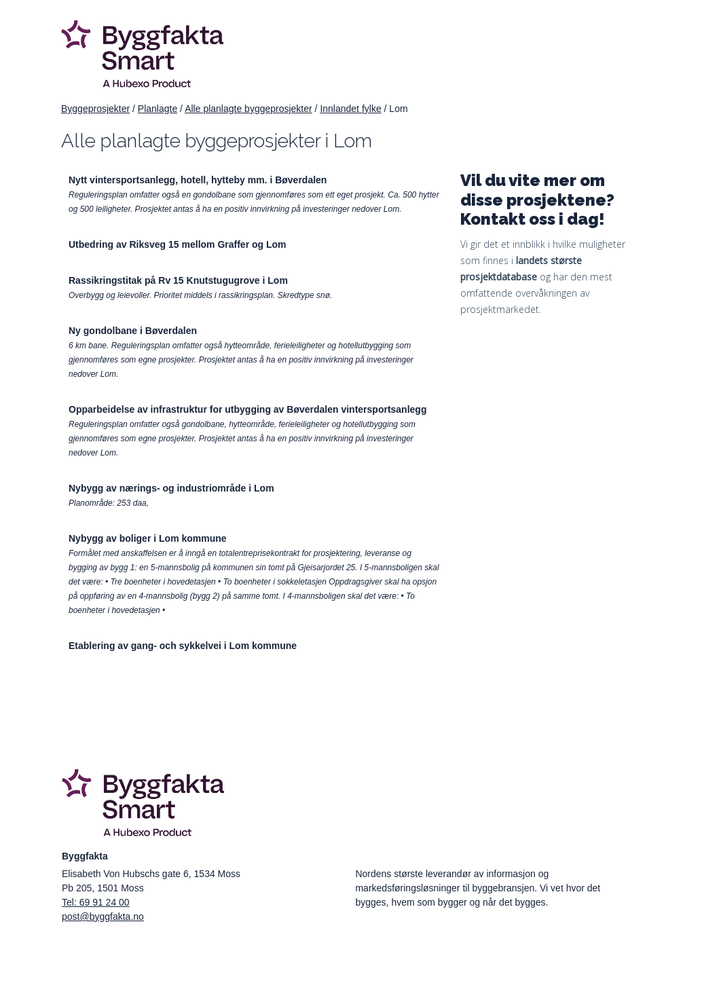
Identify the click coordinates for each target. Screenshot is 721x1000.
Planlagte (157, 108)
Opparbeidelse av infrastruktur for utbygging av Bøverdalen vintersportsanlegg (247, 409)
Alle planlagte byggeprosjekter (248, 108)
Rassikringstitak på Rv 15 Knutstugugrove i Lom (178, 280)
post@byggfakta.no (103, 916)
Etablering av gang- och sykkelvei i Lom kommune (183, 645)
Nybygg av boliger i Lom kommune (148, 538)
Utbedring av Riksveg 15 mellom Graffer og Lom (177, 244)
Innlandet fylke (350, 108)
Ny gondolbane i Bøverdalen (133, 330)
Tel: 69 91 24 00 (96, 902)
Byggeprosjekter (95, 108)
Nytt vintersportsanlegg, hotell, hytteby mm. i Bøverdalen (198, 179)
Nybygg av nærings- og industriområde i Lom (171, 488)
